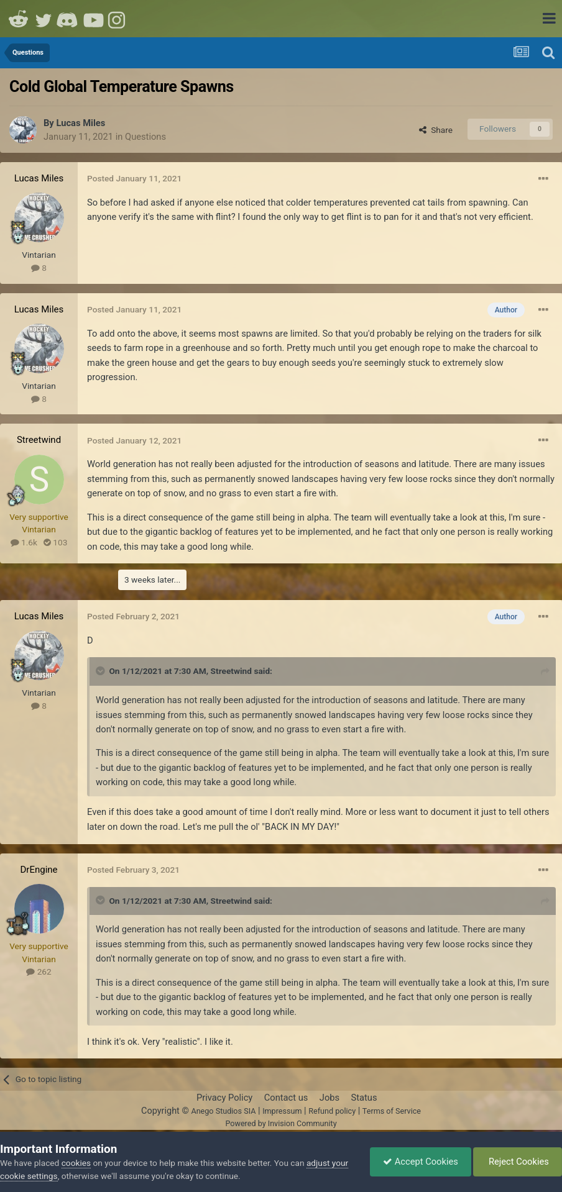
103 (55, 542)
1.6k (24, 542)
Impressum (282, 1111)
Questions (145, 136)
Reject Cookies (517, 1161)
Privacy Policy (224, 1097)
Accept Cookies (420, 1161)
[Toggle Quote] (101, 671)
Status (364, 1097)
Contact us (286, 1097)
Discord (68, 18)
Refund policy (332, 1111)
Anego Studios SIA (223, 1111)
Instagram (118, 18)
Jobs (329, 1097)
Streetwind (39, 439)
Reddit (18, 18)
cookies (76, 1163)
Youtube (93, 18)
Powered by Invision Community (280, 1123)
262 (38, 971)
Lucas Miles (80, 123)
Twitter (43, 18)
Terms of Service (391, 1111)
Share (436, 130)
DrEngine (38, 869)
